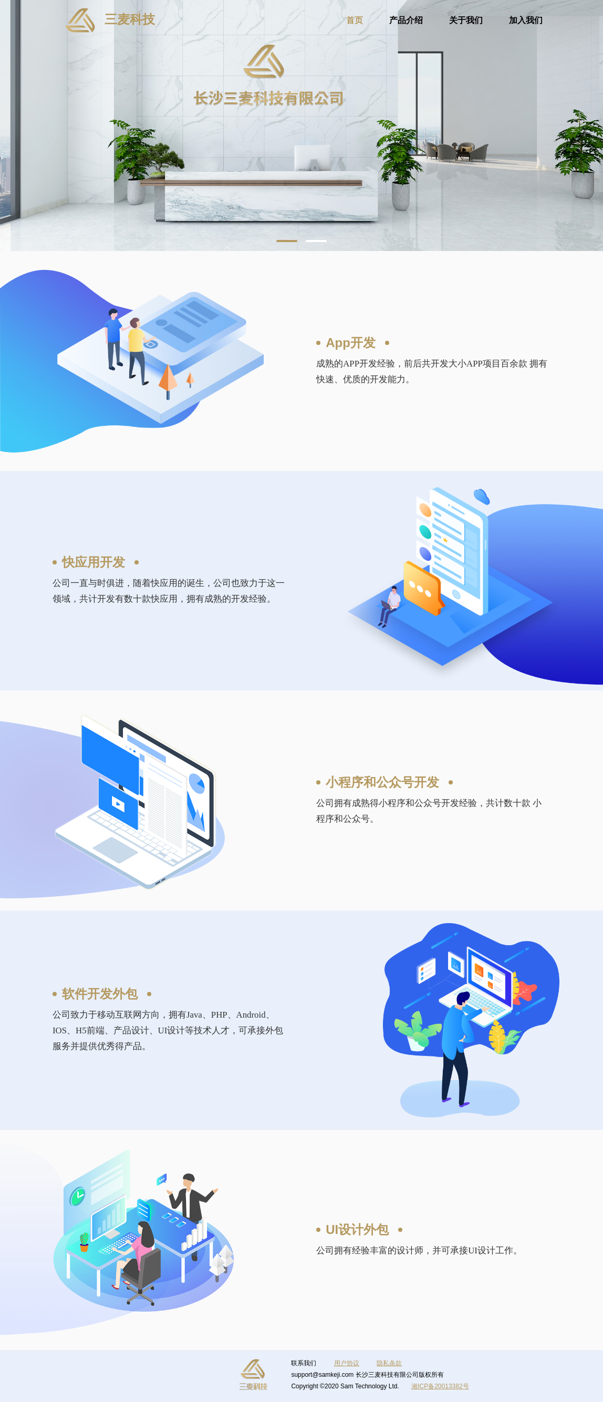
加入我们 (526, 20)
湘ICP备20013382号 (440, 1386)
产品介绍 (406, 20)
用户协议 (346, 1363)
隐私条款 (389, 1363)
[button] (286, 241)
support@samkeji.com (322, 1374)
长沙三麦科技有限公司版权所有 (400, 1374)
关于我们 (466, 20)
